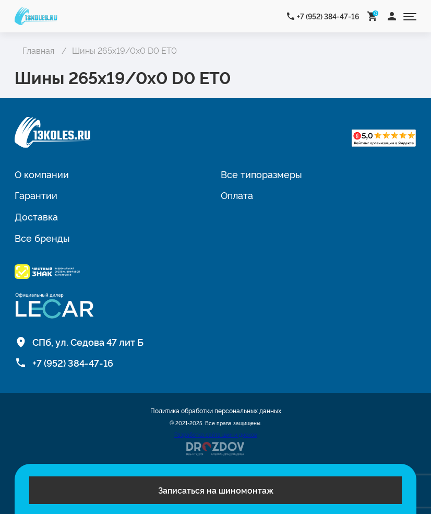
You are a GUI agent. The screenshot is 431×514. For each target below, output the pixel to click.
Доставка (36, 216)
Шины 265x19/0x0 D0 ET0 (124, 50)
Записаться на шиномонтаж (215, 490)
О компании (42, 174)
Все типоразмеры (261, 174)
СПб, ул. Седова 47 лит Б (87, 341)
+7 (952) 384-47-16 (328, 16)
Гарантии (36, 195)
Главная (38, 50)
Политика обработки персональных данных (215, 410)
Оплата (237, 195)
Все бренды (42, 237)
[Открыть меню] (409, 15)
